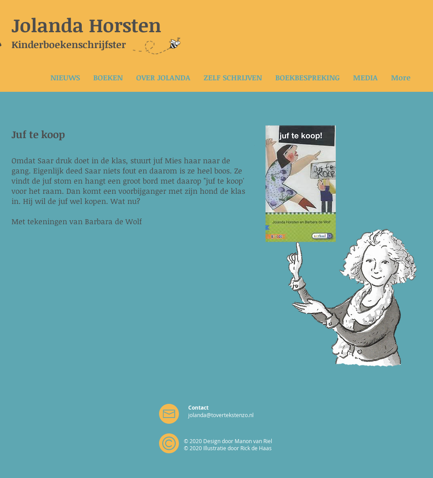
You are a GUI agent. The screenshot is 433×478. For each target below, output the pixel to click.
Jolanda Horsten (86, 25)
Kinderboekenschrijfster (68, 44)
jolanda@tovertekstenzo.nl (221, 414)
